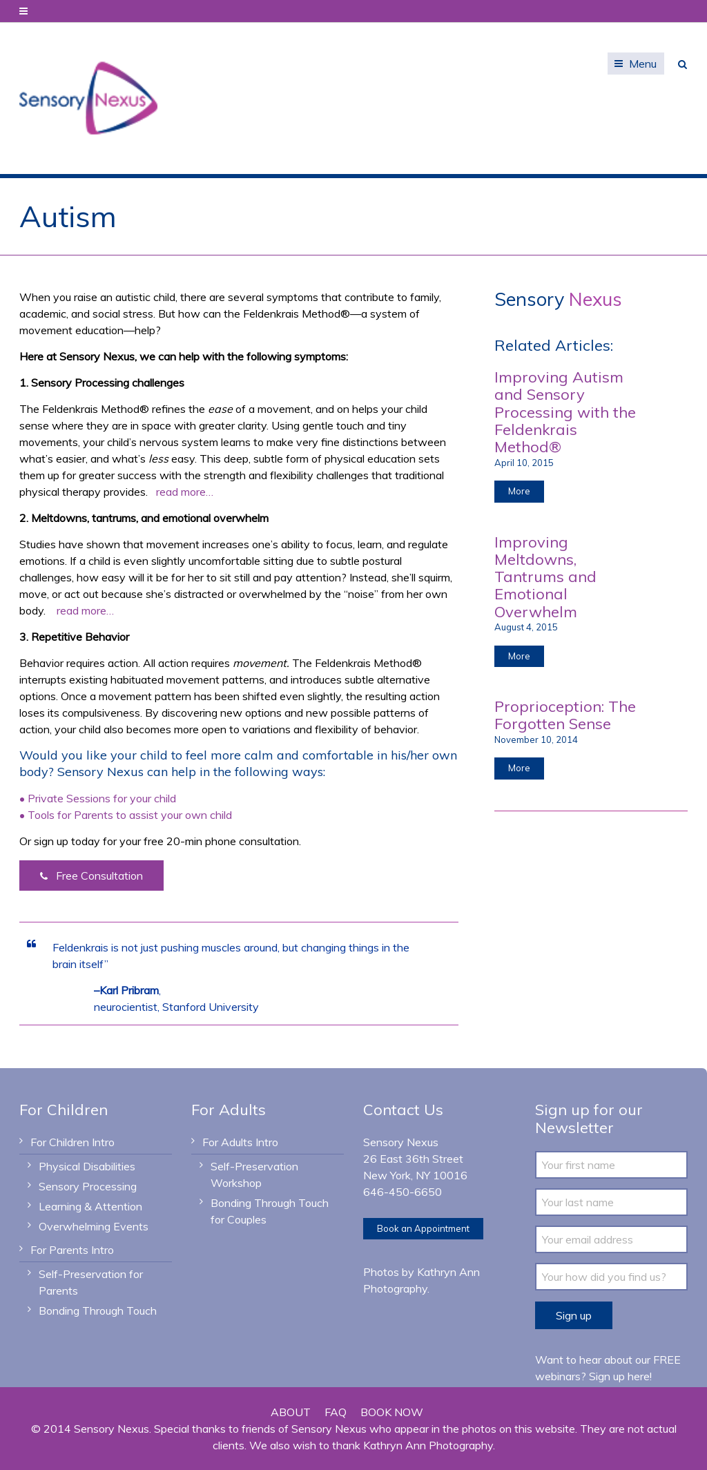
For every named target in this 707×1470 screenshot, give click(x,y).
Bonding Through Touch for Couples (270, 1211)
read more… (184, 492)
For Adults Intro (240, 1142)
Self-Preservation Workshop (254, 1174)
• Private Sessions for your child (97, 798)
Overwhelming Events (93, 1226)
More (519, 490)
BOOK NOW (391, 1412)
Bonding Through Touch (98, 1310)
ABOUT (291, 1412)
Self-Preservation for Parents (91, 1282)
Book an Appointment (423, 1228)
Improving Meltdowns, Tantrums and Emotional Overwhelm (545, 576)
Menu (643, 63)
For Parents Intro (72, 1250)
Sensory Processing (88, 1186)
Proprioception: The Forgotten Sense (565, 715)
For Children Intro (72, 1142)
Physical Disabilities (87, 1166)
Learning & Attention (90, 1206)
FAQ (336, 1412)
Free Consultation (91, 876)
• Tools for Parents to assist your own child (125, 815)
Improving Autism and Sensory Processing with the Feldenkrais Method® (565, 411)
